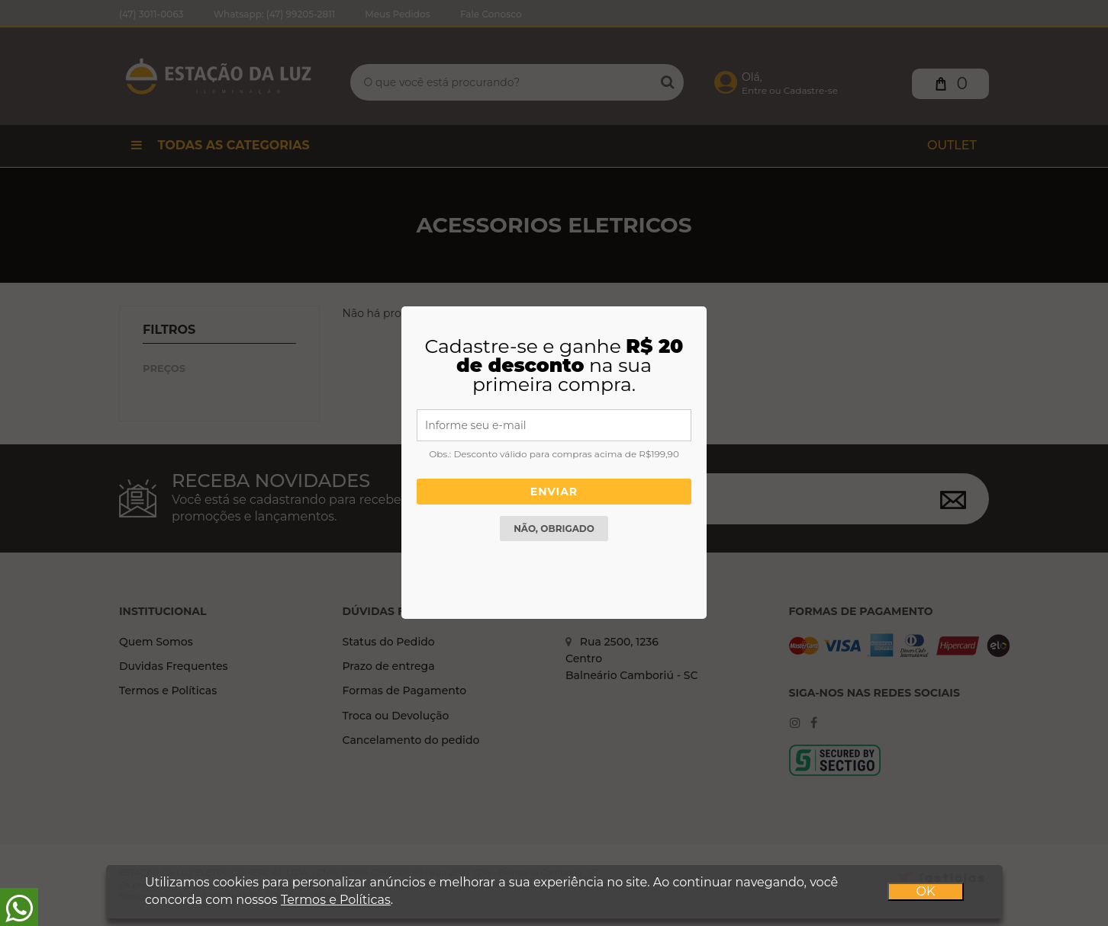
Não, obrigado (554, 528)
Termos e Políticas (335, 899)
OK (925, 891)
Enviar (554, 491)
